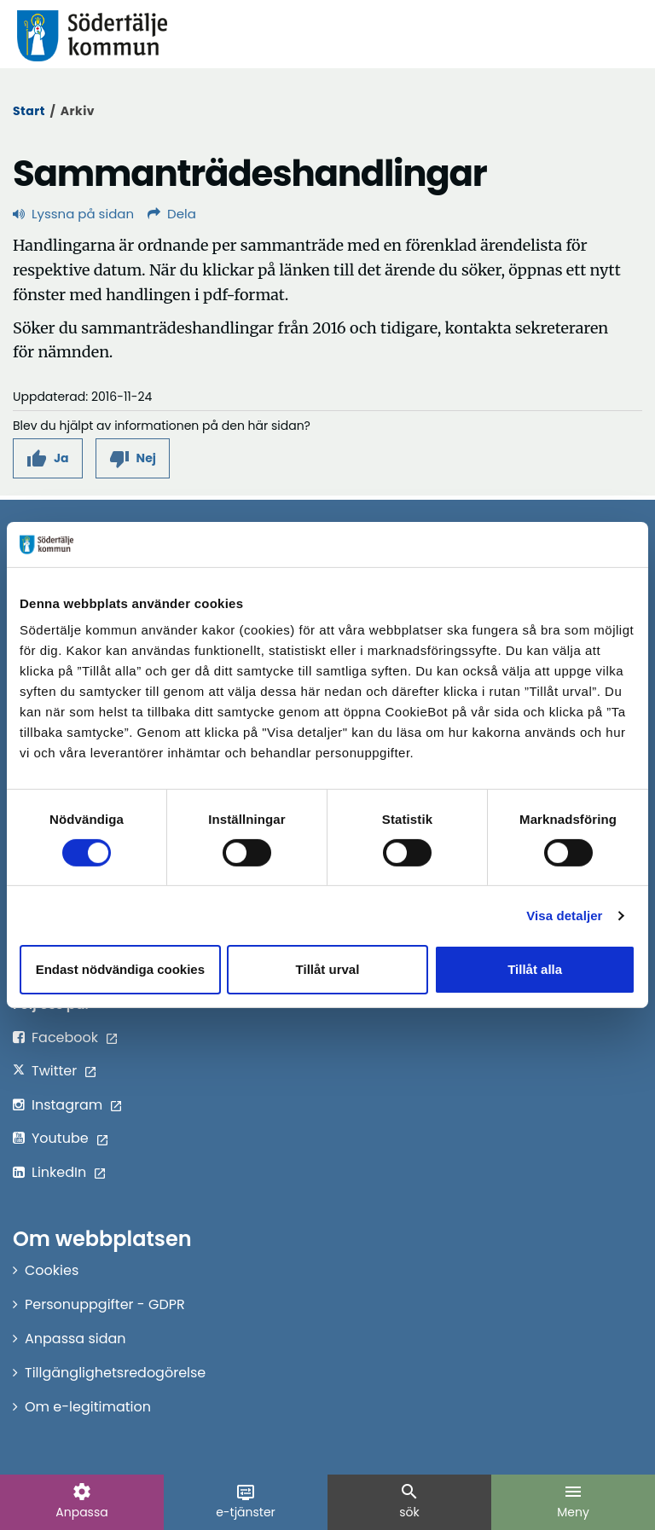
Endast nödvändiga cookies (120, 969)
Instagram (67, 1105)
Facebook (65, 1037)
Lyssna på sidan (73, 214)
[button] (48, 458)
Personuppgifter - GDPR (105, 1304)
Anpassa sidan (75, 1338)
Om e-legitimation (88, 1407)
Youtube (60, 1138)
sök (409, 1501)
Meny (573, 1501)
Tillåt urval (328, 969)
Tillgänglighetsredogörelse (115, 1372)
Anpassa (81, 1501)
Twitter (54, 1071)
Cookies (51, 1270)
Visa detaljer (564, 915)
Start (29, 110)
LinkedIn (59, 1172)
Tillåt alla (534, 969)
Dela (172, 214)
